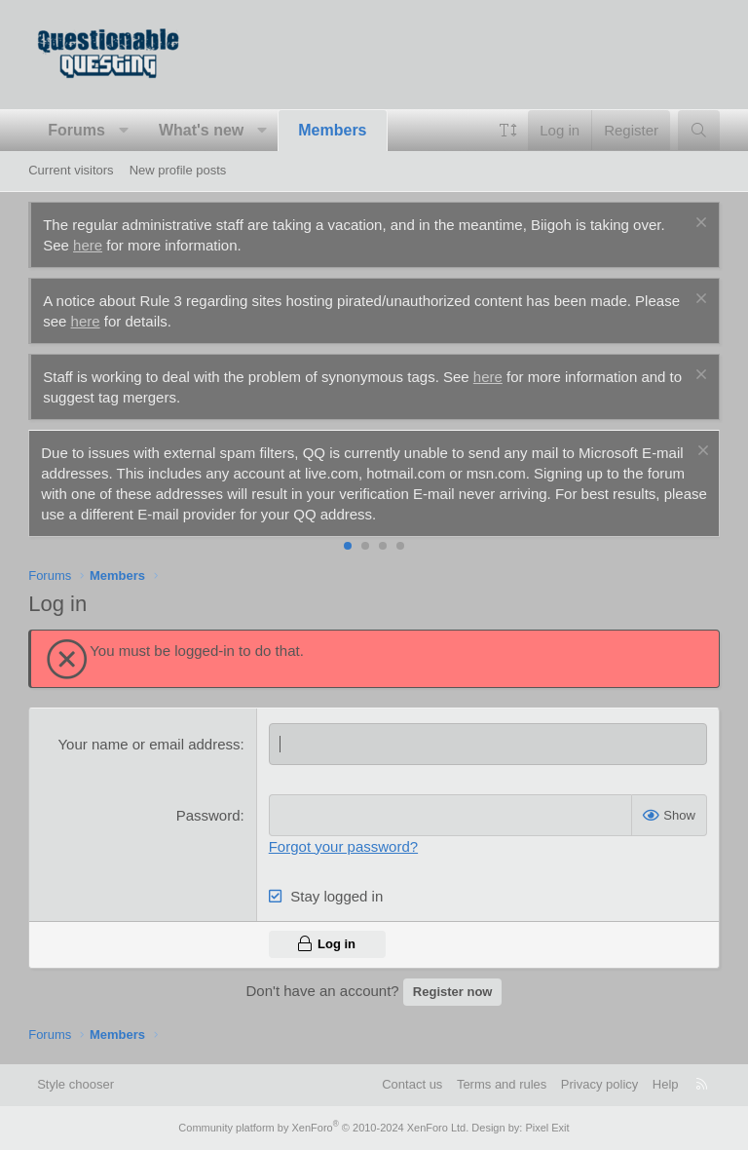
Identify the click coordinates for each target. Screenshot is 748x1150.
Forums (76, 130)
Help (666, 1084)
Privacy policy (599, 1084)
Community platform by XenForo (323, 1127)
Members (332, 130)
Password (208, 815)
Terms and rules (501, 1084)
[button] (123, 130)
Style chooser (75, 1084)
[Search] (699, 130)
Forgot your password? (343, 846)
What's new (201, 130)
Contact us (412, 1084)
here (87, 245)
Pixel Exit (547, 1127)
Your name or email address (148, 744)
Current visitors (70, 170)
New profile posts (178, 170)
